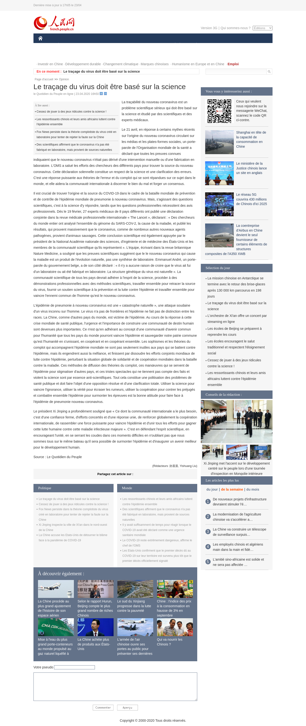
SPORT (213, 45)
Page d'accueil (44, 79)
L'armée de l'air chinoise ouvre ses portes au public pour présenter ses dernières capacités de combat (135, 649)
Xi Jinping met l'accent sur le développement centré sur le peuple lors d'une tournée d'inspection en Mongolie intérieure (237, 468)
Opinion (64, 79)
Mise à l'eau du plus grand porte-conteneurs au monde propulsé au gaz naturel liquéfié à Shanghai (55, 649)
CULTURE (151, 45)
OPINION (256, 45)
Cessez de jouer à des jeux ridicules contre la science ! (71, 111)
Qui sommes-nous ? (236, 28)
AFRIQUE (109, 45)
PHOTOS (48, 55)
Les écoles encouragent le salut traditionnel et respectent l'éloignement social (236, 347)
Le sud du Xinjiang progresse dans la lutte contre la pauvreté (134, 605)
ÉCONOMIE (67, 45)
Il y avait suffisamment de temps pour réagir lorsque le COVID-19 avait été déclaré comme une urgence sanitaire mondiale (156, 530)
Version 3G (209, 28)
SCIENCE (130, 45)
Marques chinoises (155, 64)
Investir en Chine (50, 64)
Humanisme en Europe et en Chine (198, 64)
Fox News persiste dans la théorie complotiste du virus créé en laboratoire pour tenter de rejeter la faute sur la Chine (76, 134)
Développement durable (83, 64)
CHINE (46, 45)
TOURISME (233, 45)
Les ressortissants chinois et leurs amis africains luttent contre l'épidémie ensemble (76, 122)
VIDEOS (67, 55)
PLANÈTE (194, 45)
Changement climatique (120, 64)
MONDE (89, 45)
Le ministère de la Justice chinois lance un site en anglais (251, 168)
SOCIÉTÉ (173, 45)
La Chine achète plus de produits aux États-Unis (94, 644)
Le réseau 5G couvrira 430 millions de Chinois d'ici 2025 (251, 199)
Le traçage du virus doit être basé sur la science (101, 71)
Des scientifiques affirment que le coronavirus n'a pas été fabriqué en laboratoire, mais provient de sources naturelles (74, 147)
